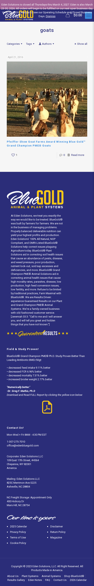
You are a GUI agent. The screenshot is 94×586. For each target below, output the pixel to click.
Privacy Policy (18, 531)
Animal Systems (51, 576)
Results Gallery (16, 580)
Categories (15, 43)
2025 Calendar (18, 526)
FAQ (47, 580)
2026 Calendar (78, 580)
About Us (12, 576)
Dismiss (50, 16)
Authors (46, 43)
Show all (80, 43)
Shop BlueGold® (74, 576)
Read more (77, 155)
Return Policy (57, 531)
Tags (31, 43)
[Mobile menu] (88, 15)
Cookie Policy (18, 543)
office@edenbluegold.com (23, 445)
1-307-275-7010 (16, 441)
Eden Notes (35, 580)
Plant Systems (30, 576)
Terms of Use (18, 537)
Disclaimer (56, 526)
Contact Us (59, 580)
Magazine (56, 537)
